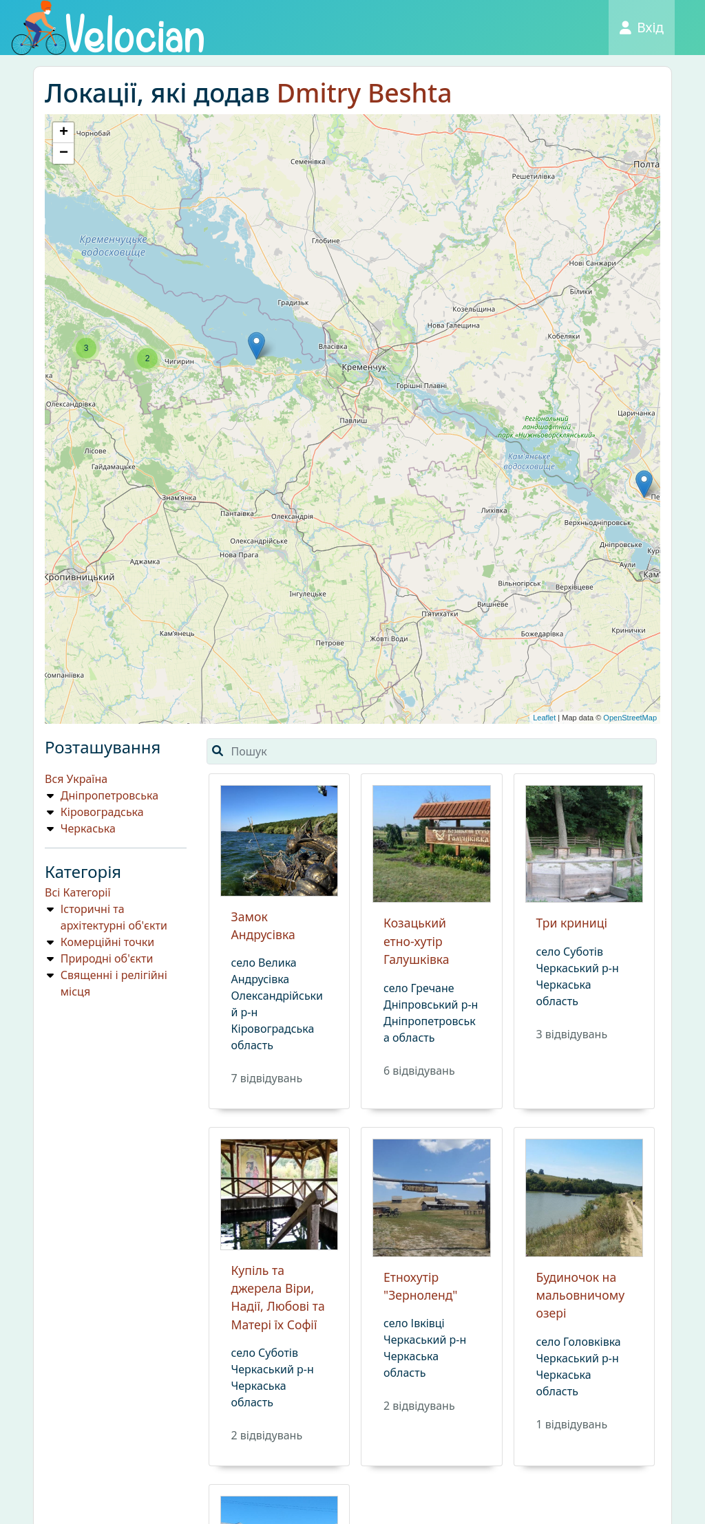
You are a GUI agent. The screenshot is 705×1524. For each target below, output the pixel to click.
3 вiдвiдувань (572, 1034)
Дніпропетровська (109, 795)
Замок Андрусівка (263, 925)
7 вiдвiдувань (267, 1078)
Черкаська (88, 828)
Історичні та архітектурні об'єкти (114, 917)
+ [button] (63, 132)
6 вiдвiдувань (419, 1070)
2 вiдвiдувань (267, 1435)
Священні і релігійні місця (114, 983)
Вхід (642, 27)
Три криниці (571, 922)
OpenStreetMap (630, 717)
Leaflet (544, 717)
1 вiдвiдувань (572, 1424)
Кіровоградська (102, 811)
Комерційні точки (107, 941)
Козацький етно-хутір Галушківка (416, 940)
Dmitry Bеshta (364, 92)
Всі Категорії (78, 892)
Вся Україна (76, 778)
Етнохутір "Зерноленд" (420, 1286)
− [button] (63, 153)
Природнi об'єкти (107, 958)
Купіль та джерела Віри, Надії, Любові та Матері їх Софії (278, 1297)
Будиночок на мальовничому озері (580, 1295)
